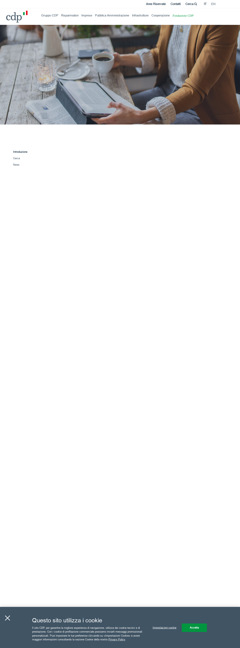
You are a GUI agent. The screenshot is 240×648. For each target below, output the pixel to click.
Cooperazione (160, 15)
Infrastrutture (140, 15)
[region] (120, 627)
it (205, 4)
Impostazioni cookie (164, 627)
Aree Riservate (156, 4)
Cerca (191, 4)
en (213, 4)
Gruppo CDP (49, 15)
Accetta (194, 627)
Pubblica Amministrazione (112, 15)
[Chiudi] (7, 618)
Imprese (86, 15)
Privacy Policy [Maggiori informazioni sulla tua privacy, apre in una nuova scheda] (116, 639)
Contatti (176, 4)
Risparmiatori (70, 15)
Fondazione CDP (183, 15)
